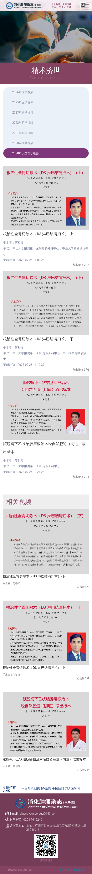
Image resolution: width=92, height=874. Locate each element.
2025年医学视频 (22, 102)
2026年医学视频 (22, 92)
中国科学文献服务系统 (36, 788)
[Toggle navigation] (87, 6)
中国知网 (58, 788)
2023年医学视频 (22, 112)
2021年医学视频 (22, 133)
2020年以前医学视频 (25, 153)
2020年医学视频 (22, 143)
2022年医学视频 (22, 122)
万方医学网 (72, 788)
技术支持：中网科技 (71, 870)
